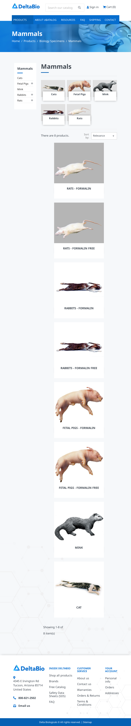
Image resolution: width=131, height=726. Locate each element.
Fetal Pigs (23, 83)
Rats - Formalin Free (79, 248)
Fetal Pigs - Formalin (79, 428)
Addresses (112, 693)
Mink (20, 89)
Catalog (51, 20)
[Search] (64, 8)
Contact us (84, 684)
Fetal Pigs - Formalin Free (79, 488)
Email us (24, 706)
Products (20, 20)
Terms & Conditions (84, 702)
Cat (78, 607)
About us (39, 20)
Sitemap (87, 722)
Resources (68, 20)
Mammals (25, 68)
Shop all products (60, 675)
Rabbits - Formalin (79, 308)
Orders (109, 687)
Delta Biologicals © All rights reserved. (60, 722)
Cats (19, 78)
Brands (53, 681)
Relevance (104, 136)
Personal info (111, 679)
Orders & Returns (88, 695)
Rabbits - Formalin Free (79, 368)
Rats (19, 100)
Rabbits (21, 95)
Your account (111, 670)
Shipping (95, 20)
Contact (110, 20)
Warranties (84, 690)
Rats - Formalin (79, 188)
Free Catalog (57, 687)
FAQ (82, 20)
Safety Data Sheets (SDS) (57, 694)
